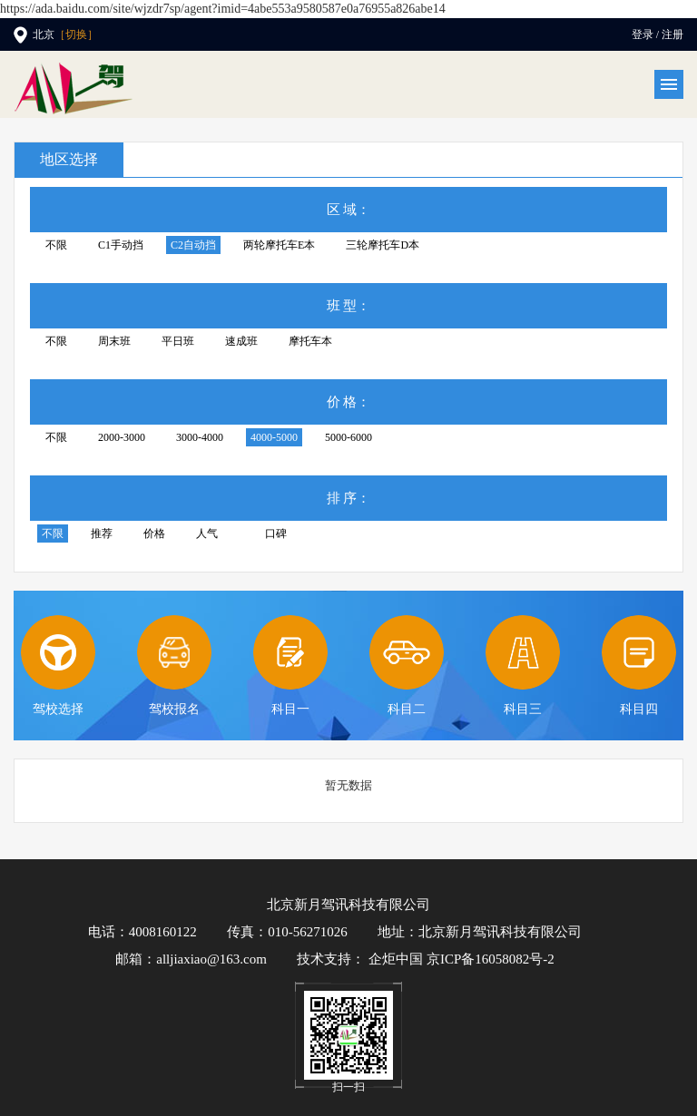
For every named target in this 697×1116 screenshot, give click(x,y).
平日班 (178, 341)
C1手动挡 (120, 245)
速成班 (241, 341)
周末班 (114, 341)
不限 (56, 245)
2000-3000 (121, 437)
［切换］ (76, 34)
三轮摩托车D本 (382, 245)
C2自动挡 (193, 245)
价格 (154, 533)
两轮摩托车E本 (279, 245)
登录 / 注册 (657, 34)
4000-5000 (274, 437)
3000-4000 (199, 437)
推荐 (102, 533)
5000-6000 (348, 437)
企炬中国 (395, 959)
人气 (207, 533)
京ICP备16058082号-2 (491, 959)
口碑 (276, 533)
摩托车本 (310, 341)
